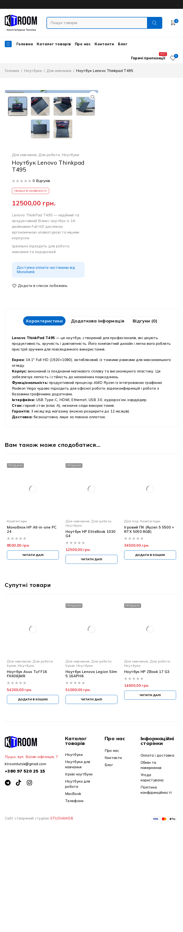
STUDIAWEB (61, 909)
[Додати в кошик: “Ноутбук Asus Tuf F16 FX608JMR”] (33, 790)
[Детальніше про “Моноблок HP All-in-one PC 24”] (33, 646)
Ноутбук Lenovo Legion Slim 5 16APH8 (91, 765)
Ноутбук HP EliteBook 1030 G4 (90, 625)
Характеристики (39, 411)
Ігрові (11, 757)
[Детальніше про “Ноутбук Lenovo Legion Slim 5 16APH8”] (91, 790)
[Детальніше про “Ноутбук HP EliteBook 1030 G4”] (91, 650)
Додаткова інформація (98, 411)
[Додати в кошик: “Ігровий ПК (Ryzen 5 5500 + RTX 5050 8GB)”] (150, 646)
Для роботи (49, 245)
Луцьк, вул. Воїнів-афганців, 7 (31, 848)
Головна (12, 70)
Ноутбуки (33, 70)
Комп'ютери (17, 612)
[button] (91, 97)
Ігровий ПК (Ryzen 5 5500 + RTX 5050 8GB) (149, 620)
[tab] (39, 412)
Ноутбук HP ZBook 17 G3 (146, 763)
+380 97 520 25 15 (25, 862)
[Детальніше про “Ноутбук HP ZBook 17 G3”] (150, 786)
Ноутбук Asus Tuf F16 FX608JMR (27, 765)
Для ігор (131, 612)
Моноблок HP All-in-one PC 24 (31, 620)
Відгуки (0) (149, 411)
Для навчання (58, 70)
